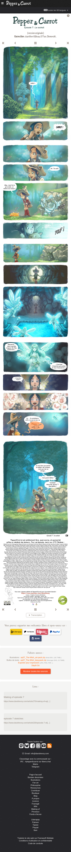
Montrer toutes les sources (35, 671)
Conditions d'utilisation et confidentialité (35, 841)
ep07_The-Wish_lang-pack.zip (42, 660)
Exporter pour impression (35, 663)
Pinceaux (35, 812)
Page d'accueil (35, 775)
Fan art (35, 783)
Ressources (35, 788)
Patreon (35, 822)
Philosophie (35, 785)
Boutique (35, 793)
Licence (35, 801)
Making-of (35, 809)
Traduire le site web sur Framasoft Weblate (35, 838)
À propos (35, 799)
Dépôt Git (36, 665)
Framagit (35, 804)
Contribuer (35, 791)
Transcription (36, 615)
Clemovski (51, 36)
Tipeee (35, 825)
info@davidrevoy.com (40, 754)
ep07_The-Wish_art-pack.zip (41, 657)
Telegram (35, 767)
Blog (35, 796)
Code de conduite (35, 843)
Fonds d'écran (35, 814)
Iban (35, 830)
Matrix (35, 764)
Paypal (35, 828)
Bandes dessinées (35, 777)
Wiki (35, 806)
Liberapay (35, 820)
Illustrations (35, 780)
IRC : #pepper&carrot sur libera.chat (35, 762)
